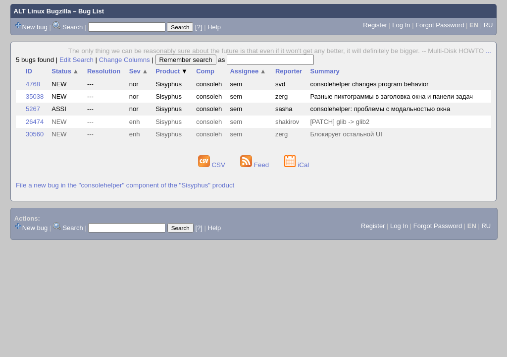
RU (488, 25)
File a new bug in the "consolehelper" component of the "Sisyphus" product (125, 185)
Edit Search (76, 59)
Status (65, 71)
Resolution (103, 71)
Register (375, 25)
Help (214, 27)
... (488, 51)
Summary (324, 71)
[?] (198, 27)
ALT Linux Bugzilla (42, 11)
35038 (35, 96)
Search (72, 27)
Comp (205, 71)
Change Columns (124, 59)
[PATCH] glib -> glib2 (339, 121)
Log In (401, 25)
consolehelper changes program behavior (369, 84)
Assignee (248, 71)
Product (171, 71)
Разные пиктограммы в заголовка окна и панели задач (391, 96)
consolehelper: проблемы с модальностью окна (380, 109)
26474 (35, 121)
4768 (33, 84)
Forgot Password (439, 25)
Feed (255, 165)
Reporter (288, 71)
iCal (296, 165)
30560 (35, 134)
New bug (35, 27)
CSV (212, 165)
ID (29, 71)
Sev (139, 71)
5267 (33, 109)
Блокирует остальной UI (346, 134)
